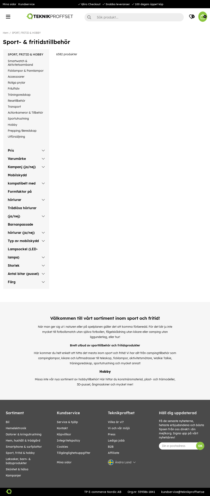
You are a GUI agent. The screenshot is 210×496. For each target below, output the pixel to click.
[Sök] (134, 17)
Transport (14, 106)
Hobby (12, 125)
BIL (7, 422)
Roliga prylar (16, 82)
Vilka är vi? (116, 422)
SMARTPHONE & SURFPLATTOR (24, 447)
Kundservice (26, 4)
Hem (5, 32)
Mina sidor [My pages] (64, 462)
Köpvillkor (64, 434)
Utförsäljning (16, 136)
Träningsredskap (19, 95)
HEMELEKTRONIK (16, 428)
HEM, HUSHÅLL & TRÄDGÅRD (23, 440)
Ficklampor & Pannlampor (25, 71)
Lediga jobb (116, 440)
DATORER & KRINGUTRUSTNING (23, 434)
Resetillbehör (16, 101)
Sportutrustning (18, 118)
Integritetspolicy (68, 440)
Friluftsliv (14, 88)
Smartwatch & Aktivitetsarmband (20, 63)
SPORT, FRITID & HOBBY (26, 32)
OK (200, 446)
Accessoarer (16, 76)
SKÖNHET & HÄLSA (17, 469)
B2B (111, 447)
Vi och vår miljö (119, 428)
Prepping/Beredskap (22, 131)
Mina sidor (9, 4)
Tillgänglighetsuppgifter (73, 453)
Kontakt (62, 428)
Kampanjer (13, 475)
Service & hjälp (67, 422)
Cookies (62, 447)
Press (111, 434)
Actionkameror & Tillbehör (25, 112)
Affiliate (113, 453)
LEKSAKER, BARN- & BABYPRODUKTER (18, 461)
